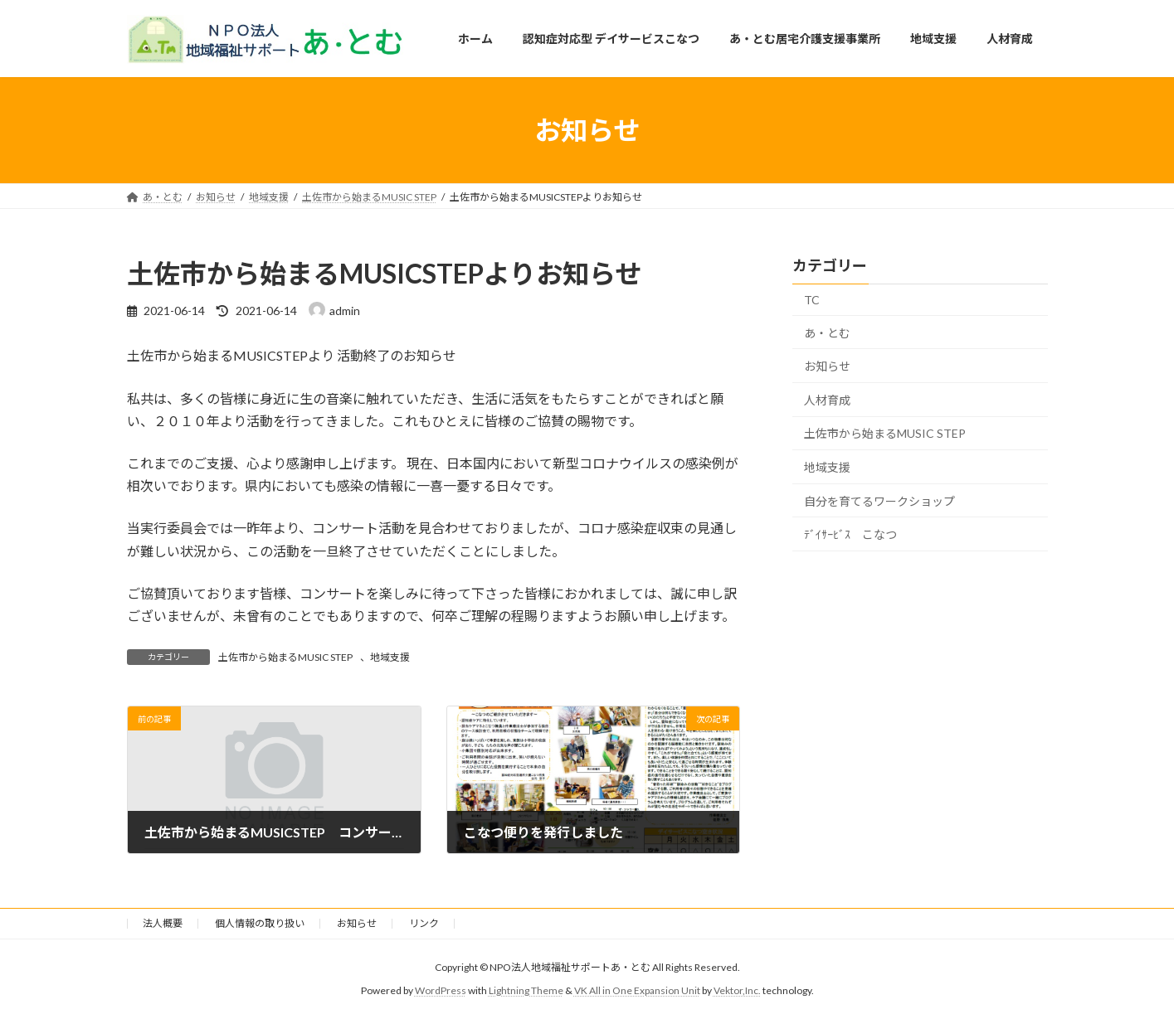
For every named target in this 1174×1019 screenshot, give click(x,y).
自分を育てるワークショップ (879, 501)
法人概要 (163, 923)
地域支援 (390, 657)
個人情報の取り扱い (259, 923)
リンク (424, 923)
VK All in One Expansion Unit (637, 990)
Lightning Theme (526, 990)
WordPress (440, 990)
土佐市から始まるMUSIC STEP (285, 657)
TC (812, 300)
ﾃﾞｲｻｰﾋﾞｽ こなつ (850, 534)
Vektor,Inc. (737, 990)
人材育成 (827, 400)
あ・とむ (827, 333)
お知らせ (827, 366)
